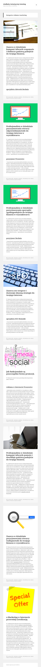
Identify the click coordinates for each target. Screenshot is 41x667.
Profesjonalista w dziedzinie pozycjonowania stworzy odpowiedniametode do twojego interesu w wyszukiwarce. (19, 130)
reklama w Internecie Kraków (25, 625)
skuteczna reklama (17, 98)
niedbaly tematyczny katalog (14, 4)
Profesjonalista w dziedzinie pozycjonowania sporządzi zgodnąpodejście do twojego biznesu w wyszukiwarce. (19, 211)
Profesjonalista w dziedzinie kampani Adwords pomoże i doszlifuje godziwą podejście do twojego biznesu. (19, 456)
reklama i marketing (18, 97)
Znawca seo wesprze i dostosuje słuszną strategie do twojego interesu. (20, 292)
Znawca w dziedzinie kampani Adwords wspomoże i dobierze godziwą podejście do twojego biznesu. (20, 50)
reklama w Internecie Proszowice (19, 387)
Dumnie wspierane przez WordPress (12, 664)
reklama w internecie (10, 98)
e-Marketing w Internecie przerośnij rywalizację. (18, 618)
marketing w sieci (27, 97)
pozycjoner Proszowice (15, 159)
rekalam (32, 97)
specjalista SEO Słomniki (16, 319)
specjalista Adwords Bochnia (17, 89)
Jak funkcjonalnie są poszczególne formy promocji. (20, 372)
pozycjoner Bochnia (14, 238)
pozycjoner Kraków (18, 562)
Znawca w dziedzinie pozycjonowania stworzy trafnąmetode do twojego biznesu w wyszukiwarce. (18, 539)
